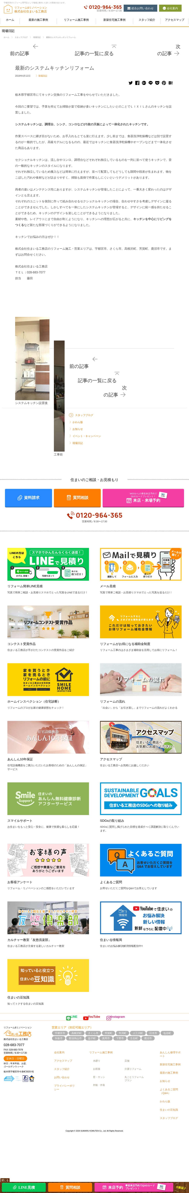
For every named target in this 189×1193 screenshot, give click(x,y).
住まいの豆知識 (19, 1068)
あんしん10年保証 (21, 829)
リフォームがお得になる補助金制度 (128, 714)
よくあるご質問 (112, 952)
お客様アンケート (21, 952)
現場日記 (42, 67)
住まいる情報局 (112, 1010)
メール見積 (109, 656)
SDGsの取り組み (113, 891)
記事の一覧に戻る (96, 46)
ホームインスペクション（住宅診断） (37, 772)
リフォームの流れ (114, 772)
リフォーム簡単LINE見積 (27, 656)
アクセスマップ (112, 829)
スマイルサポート (21, 891)
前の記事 (20, 46)
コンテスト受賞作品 (23, 714)
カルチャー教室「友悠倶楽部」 (31, 1010)
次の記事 (168, 46)
